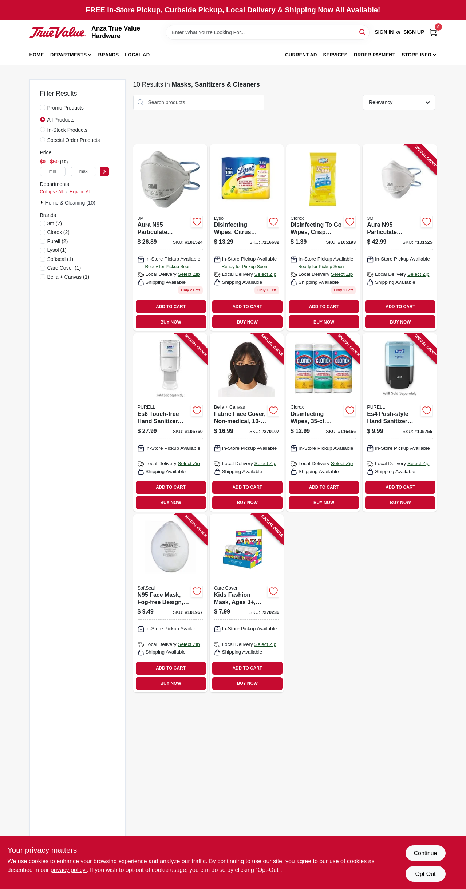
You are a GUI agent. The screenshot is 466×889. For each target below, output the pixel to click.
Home (36, 54)
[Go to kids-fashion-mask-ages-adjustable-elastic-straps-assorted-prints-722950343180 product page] (247, 603)
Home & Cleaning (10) (70, 203)
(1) (57, 250)
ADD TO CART (171, 306)
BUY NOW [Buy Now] (170, 322)
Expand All (80, 191)
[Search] (363, 32)
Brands (108, 54)
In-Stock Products (67, 130)
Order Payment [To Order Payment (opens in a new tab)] (374, 54)
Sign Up (413, 32)
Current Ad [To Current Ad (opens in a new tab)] (301, 54)
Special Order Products (73, 140)
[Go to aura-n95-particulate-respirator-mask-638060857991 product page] (170, 237)
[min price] (53, 171)
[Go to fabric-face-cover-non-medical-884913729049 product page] (247, 422)
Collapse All (51, 191)
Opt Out (425, 874)
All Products (61, 120)
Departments (68, 54)
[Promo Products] (42, 107)
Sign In (384, 32)
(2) (54, 223)
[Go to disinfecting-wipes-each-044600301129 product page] (323, 422)
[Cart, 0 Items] (433, 32)
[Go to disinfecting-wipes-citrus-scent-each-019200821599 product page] (247, 237)
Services (335, 54)
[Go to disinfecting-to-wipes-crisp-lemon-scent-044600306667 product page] (323, 237)
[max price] (83, 171)
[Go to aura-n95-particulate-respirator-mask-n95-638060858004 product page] (400, 237)
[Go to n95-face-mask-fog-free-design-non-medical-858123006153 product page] (170, 603)
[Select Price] (104, 171)
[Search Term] (268, 32)
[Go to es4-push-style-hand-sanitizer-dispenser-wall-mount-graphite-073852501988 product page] (400, 422)
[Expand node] (42, 202)
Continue (425, 853)
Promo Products (65, 108)
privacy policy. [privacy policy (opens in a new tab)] (69, 870)
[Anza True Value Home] (58, 32)
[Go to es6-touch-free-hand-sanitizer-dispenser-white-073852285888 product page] (170, 422)
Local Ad (137, 54)
